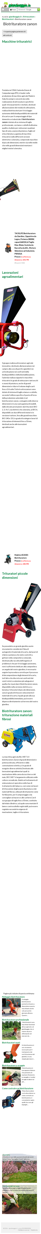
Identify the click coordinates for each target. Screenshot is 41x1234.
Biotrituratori (7, 19)
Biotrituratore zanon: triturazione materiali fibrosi (17, 715)
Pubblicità (34, 1230)
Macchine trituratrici (17, 41)
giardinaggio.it (15, 17)
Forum (13, 10)
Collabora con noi (23, 1230)
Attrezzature (28, 17)
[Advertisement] (20, 66)
